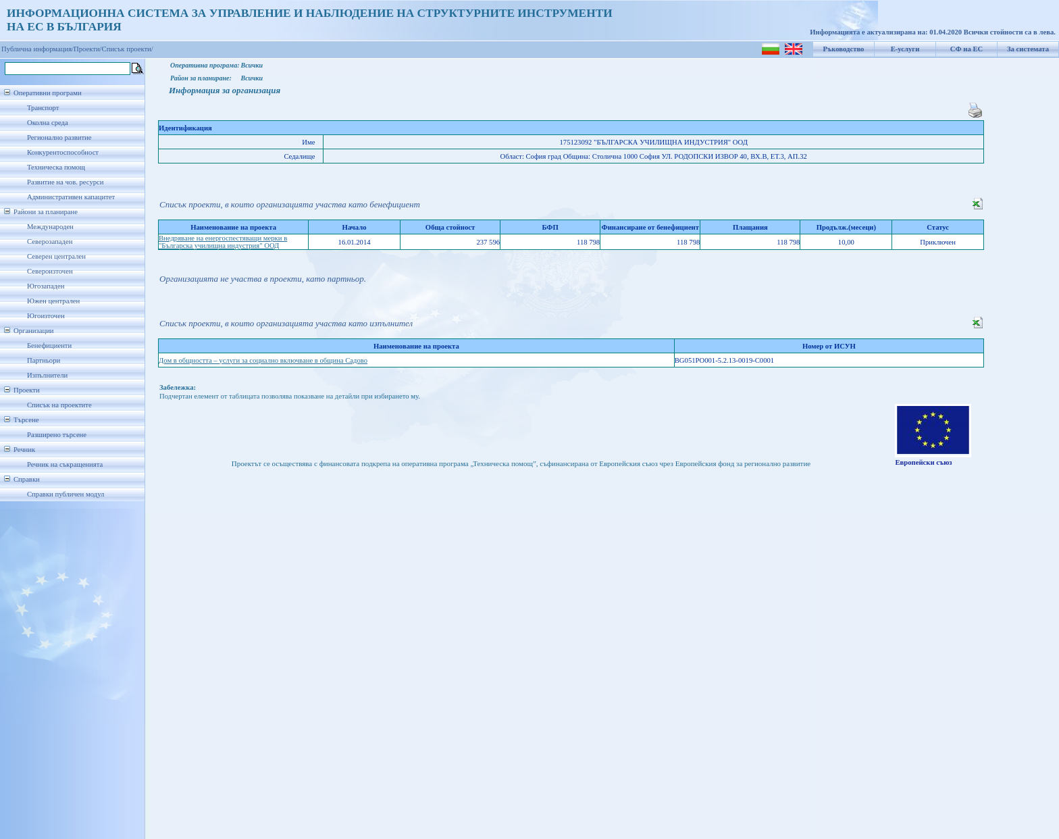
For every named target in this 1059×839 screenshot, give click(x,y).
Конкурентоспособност (63, 152)
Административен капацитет (71, 197)
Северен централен (56, 256)
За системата (1028, 49)
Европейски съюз (923, 462)
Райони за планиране (46, 211)
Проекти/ (88, 49)
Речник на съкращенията (65, 464)
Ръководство (843, 49)
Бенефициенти (49, 345)
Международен (50, 226)
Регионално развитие (59, 137)
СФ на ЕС (966, 49)
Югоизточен (46, 316)
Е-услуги (905, 49)
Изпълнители (47, 375)
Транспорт (43, 107)
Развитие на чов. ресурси (65, 182)
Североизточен (50, 271)
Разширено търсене (56, 434)
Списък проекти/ (127, 49)
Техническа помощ (56, 167)
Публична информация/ (37, 49)
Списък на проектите (59, 405)
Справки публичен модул (65, 494)
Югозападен (45, 286)
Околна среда (47, 122)
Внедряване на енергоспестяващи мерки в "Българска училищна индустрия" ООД (223, 241)
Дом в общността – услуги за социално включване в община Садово (263, 360)
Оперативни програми (48, 93)
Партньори (43, 360)
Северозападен (49, 241)
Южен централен (53, 301)
